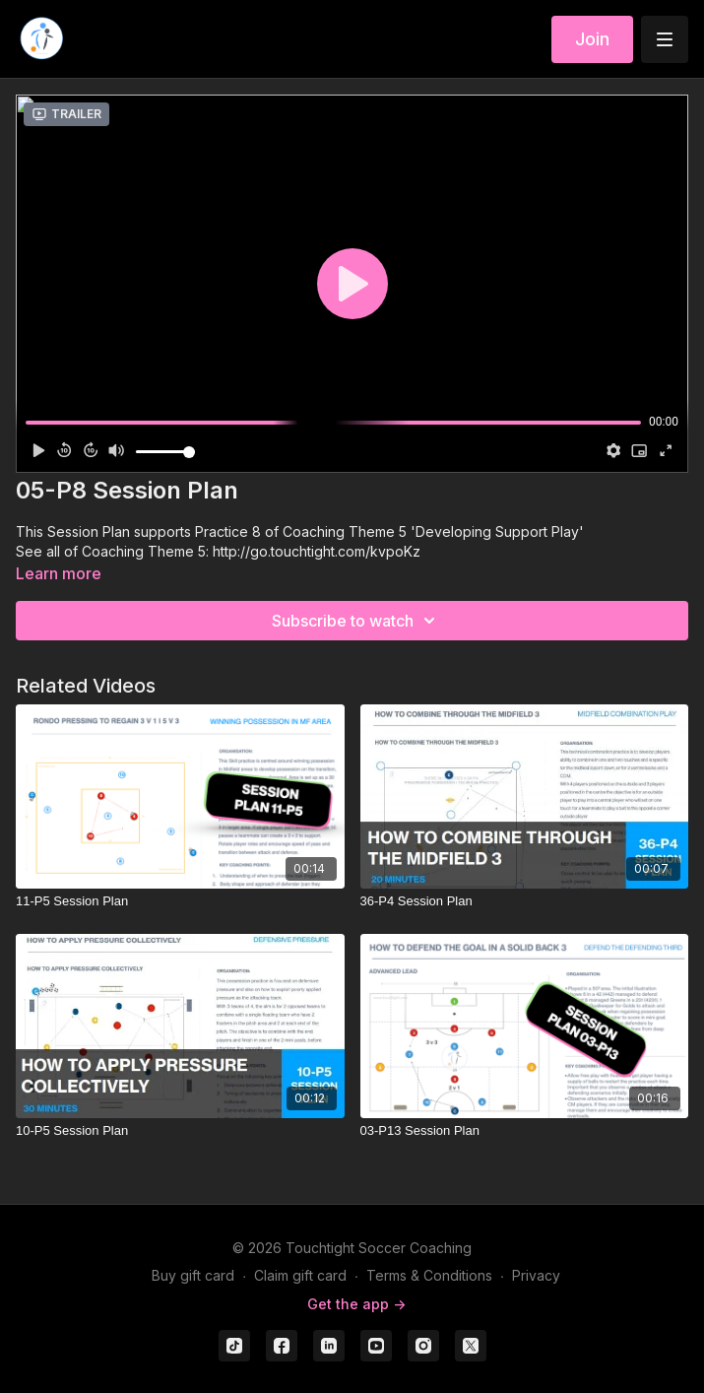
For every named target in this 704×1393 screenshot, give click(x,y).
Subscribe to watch (356, 620)
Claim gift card (300, 1275)
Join (592, 39)
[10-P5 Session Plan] (180, 1131)
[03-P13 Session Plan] (524, 1131)
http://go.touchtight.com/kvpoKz (316, 551)
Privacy (536, 1275)
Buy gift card (193, 1275)
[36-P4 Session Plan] (524, 901)
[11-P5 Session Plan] (180, 901)
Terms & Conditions (429, 1275)
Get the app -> (356, 1303)
